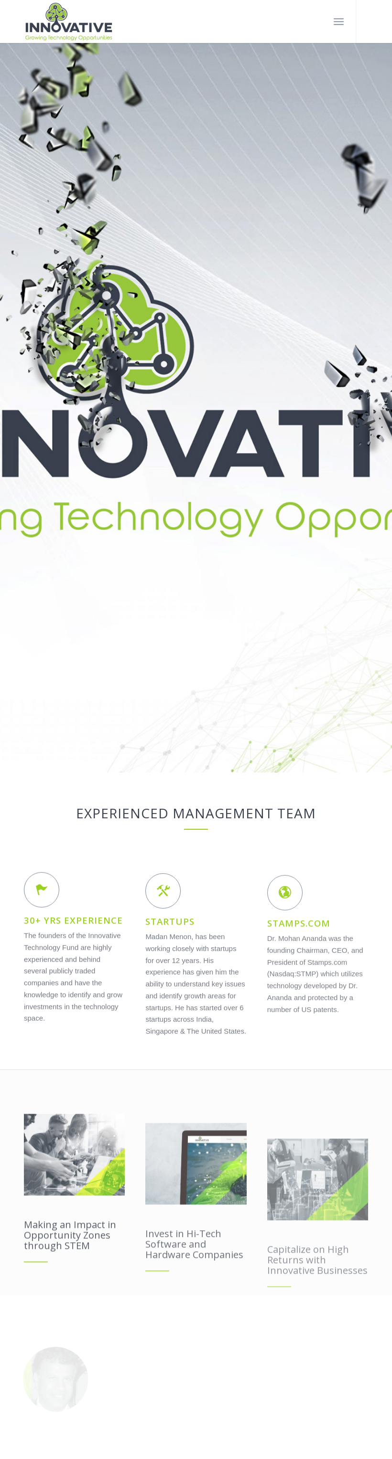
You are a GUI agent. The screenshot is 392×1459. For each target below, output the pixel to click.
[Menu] (339, 21)
